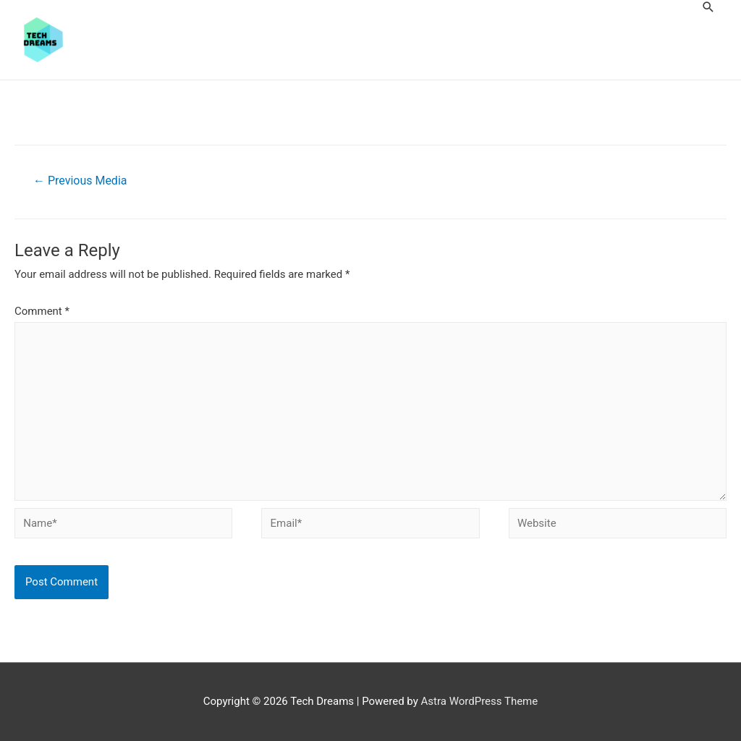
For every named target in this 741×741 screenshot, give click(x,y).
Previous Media (80, 180)
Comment (41, 311)
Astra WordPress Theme (479, 701)
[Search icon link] (708, 7)
